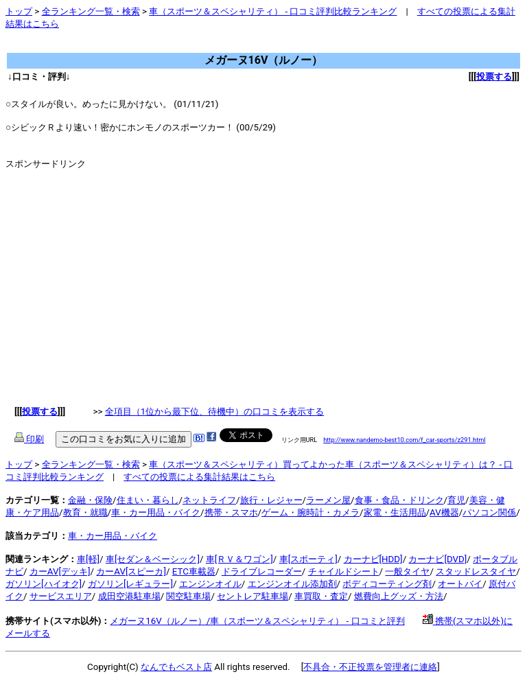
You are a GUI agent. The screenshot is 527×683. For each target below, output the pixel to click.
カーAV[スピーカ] (131, 571)
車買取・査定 (321, 596)
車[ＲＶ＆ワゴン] (239, 559)
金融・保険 (90, 500)
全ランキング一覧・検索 (91, 11)
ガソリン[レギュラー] (130, 584)
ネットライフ (209, 500)
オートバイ (460, 584)
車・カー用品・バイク (155, 512)
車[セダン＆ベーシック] (153, 559)
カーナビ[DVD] (437, 559)
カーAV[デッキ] (60, 571)
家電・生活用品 (395, 512)
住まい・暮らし (148, 500)
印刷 (29, 439)
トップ (18, 11)
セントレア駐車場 (252, 596)
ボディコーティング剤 (387, 584)
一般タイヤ (407, 571)
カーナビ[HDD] (373, 559)
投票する (494, 76)
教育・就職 (85, 512)
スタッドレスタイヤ (476, 571)
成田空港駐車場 (129, 596)
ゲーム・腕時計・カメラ (310, 512)
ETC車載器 (193, 571)
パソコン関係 (489, 512)
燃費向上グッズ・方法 (398, 596)
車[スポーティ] (308, 559)
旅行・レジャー (271, 500)
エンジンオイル (210, 584)
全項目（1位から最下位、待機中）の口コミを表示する (215, 411)
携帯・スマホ (231, 512)
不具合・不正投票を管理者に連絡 (370, 667)
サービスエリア (61, 596)
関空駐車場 (188, 596)
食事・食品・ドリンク (399, 500)
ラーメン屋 (328, 500)
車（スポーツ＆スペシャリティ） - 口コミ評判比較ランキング (273, 11)
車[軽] (88, 559)
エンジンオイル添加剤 (292, 584)
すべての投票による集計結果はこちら (199, 477)
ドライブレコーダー (262, 571)
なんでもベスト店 (176, 667)
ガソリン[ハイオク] (43, 584)
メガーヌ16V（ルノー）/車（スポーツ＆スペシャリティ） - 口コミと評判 (257, 621)
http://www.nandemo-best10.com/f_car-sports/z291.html (404, 439)
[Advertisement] (255, 46)
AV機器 (444, 512)
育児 (456, 500)
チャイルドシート (343, 571)
